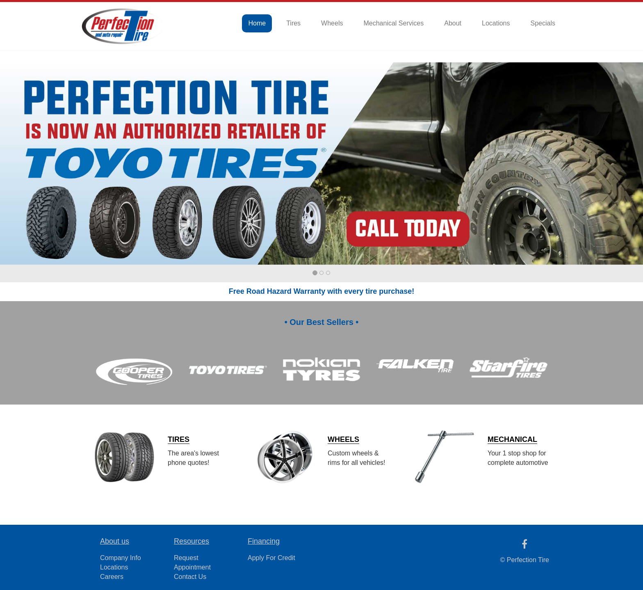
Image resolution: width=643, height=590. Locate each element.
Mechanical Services (393, 23)
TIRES (178, 439)
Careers (111, 576)
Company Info (120, 557)
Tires (293, 23)
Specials (543, 23)
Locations (496, 23)
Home (257, 23)
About (452, 23)
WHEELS (343, 439)
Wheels (332, 23)
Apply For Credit (271, 557)
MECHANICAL (512, 439)
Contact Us (190, 576)
